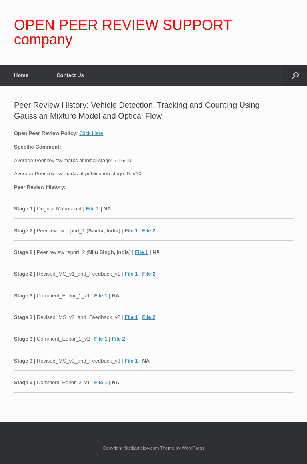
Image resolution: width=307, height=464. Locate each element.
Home (21, 75)
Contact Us (70, 75)
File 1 (92, 209)
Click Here (91, 133)
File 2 (148, 231)
